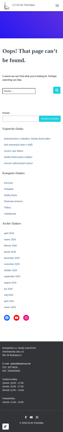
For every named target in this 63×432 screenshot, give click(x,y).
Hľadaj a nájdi (50, 118)
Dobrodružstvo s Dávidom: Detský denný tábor (27, 138)
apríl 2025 (9, 301)
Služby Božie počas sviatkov (18, 157)
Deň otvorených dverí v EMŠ (18, 144)
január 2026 (10, 252)
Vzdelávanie (10, 213)
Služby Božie (10, 195)
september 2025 (12, 276)
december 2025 (12, 258)
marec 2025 (10, 307)
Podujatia (8, 189)
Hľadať (6, 113)
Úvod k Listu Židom (13, 151)
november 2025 (12, 264)
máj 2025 (8, 295)
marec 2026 (10, 239)
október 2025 (10, 270)
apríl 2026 (9, 233)
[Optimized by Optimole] (5, 427)
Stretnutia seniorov (13, 201)
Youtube (31, 417)
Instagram (37, 417)
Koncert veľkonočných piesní (18, 163)
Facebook (25, 417)
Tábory (7, 207)
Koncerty (8, 183)
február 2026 (10, 245)
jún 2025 (8, 289)
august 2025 (10, 282)
